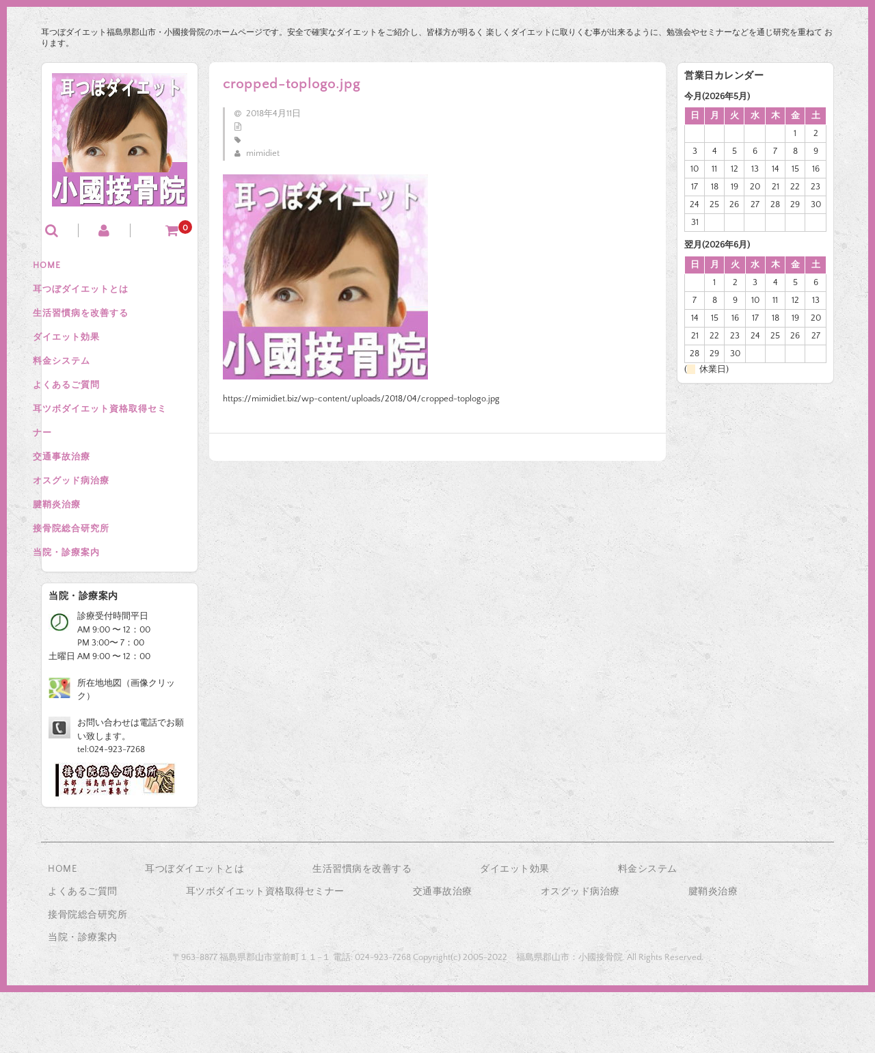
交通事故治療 (84, 496)
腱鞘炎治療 (79, 553)
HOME (69, 267)
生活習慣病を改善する (103, 325)
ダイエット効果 (88, 353)
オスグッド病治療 (93, 524)
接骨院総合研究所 (93, 582)
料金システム (84, 382)
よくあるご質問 (88, 411)
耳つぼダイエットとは (103, 296)
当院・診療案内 (88, 610)
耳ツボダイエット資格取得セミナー (117, 453)
